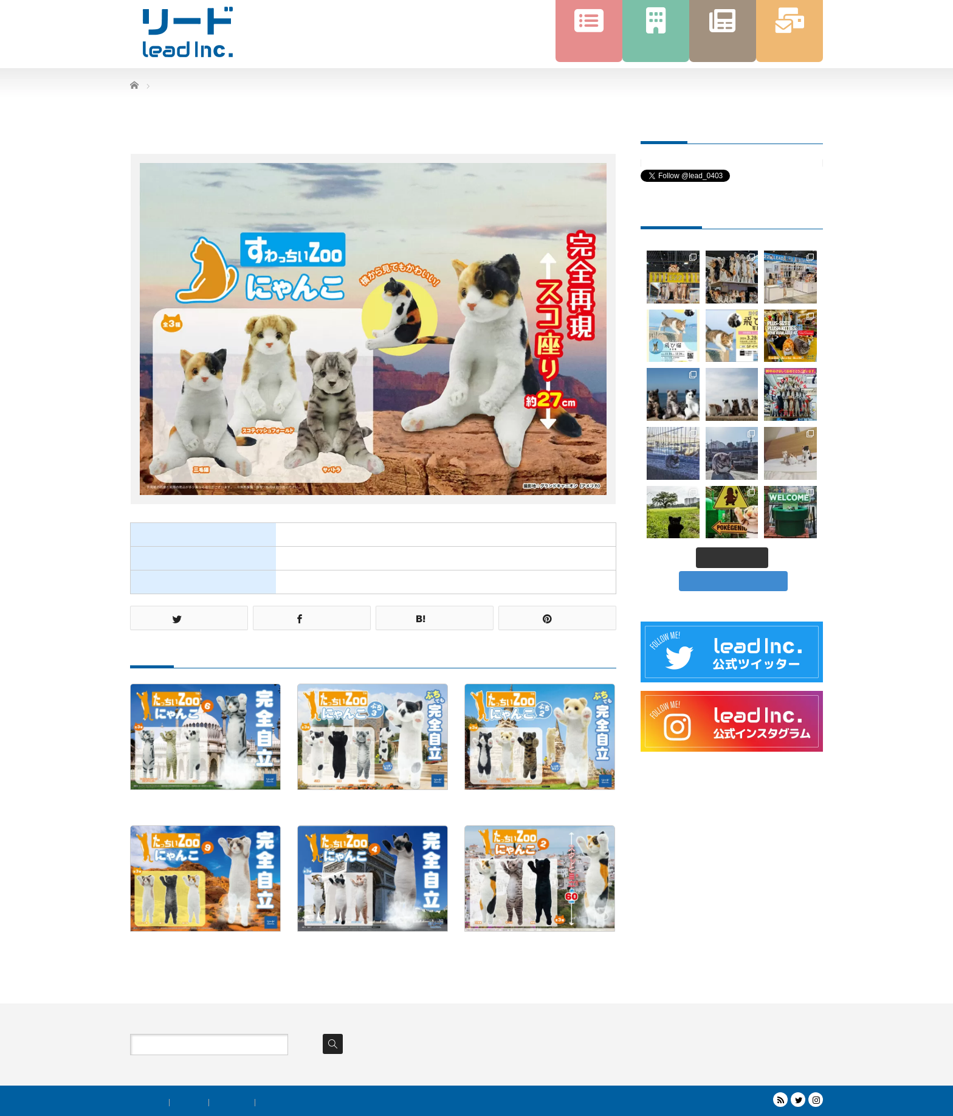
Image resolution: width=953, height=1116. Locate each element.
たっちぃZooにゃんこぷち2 (516, 804)
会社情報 (189, 1102)
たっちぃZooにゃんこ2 (508, 946)
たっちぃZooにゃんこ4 (341, 946)
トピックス (232, 1102)
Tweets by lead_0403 (672, 163)
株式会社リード (735, 1102)
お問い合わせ (281, 1102)
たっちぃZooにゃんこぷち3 (349, 804)
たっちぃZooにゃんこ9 (174, 946)
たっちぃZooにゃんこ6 (174, 804)
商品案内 (149, 1102)
